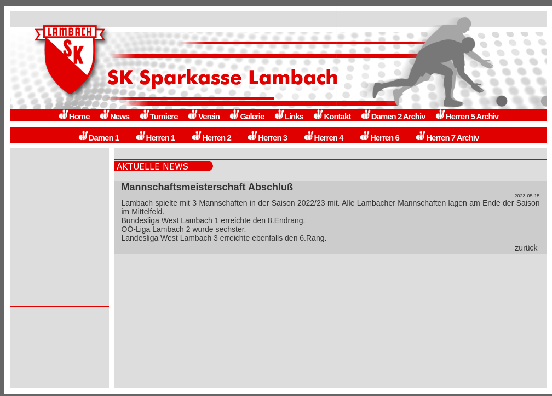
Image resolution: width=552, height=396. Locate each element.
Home (74, 116)
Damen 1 (98, 137)
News (114, 116)
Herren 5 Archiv (466, 116)
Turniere (158, 116)
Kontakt (331, 116)
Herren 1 (155, 137)
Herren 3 (267, 137)
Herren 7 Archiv (447, 137)
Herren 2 (211, 137)
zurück (526, 247)
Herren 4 (323, 137)
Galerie (246, 116)
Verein (203, 116)
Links (288, 116)
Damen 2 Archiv (393, 116)
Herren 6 (379, 137)
